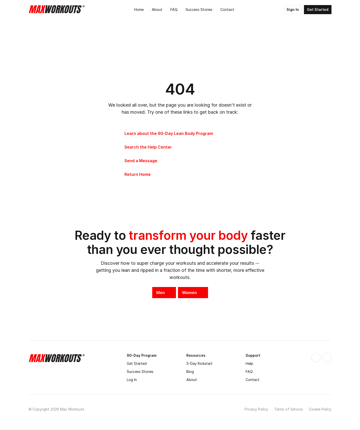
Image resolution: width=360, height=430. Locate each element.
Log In (132, 379)
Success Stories (140, 371)
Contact (253, 379)
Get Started (137, 363)
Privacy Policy (256, 409)
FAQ (249, 371)
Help (249, 363)
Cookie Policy (320, 409)
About (191, 379)
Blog (190, 371)
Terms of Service (288, 409)
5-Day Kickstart (199, 363)
